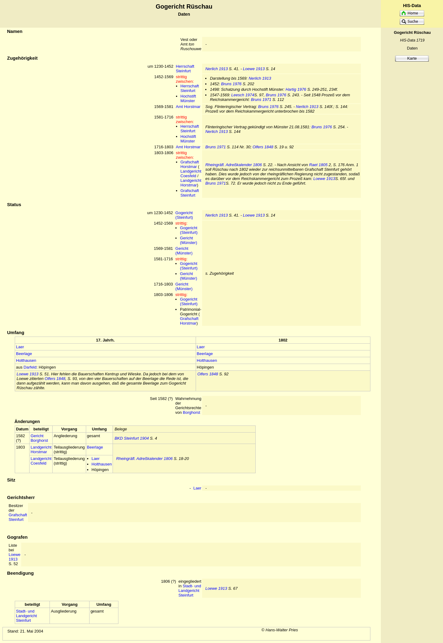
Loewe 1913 (254, 68)
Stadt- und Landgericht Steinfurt (189, 590)
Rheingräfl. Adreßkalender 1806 (233, 164)
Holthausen (26, 360)
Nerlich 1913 (216, 68)
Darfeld (30, 367)
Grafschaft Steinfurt (190, 193)
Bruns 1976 (231, 84)
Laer (20, 347)
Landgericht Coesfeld (191, 173)
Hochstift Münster (188, 98)
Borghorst (191, 412)
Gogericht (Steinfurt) (184, 215)
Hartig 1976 (295, 89)
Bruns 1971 (261, 99)
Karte (412, 58)
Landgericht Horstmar (191, 182)
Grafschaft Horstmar (190, 164)
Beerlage (24, 353)
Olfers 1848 (263, 147)
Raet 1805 (318, 164)
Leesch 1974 (242, 95)
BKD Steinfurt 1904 (131, 438)
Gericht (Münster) (188, 240)
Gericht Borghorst (39, 438)
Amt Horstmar (188, 106)
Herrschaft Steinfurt (185, 68)
